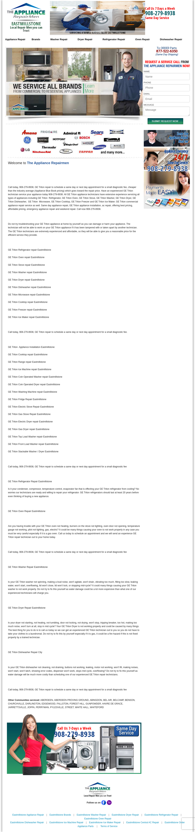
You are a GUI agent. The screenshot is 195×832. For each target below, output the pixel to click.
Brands (36, 39)
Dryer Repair (85, 39)
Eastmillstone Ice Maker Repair (105, 822)
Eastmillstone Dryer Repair (125, 815)
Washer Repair (59, 39)
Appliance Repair (15, 39)
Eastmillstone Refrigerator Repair (161, 815)
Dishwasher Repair (171, 39)
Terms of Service (108, 826)
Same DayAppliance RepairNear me (178, 137)
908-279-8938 (160, 13)
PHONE (147, 82)
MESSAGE (149, 105)
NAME (147, 71)
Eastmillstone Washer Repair (91, 815)
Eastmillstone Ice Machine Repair (66, 822)
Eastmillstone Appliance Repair (28, 815)
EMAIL (147, 94)
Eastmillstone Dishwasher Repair (27, 822)
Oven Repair (142, 39)
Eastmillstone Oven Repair (97, 818)
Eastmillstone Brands (60, 815)
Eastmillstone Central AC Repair (142, 822)
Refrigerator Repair (114, 39)
